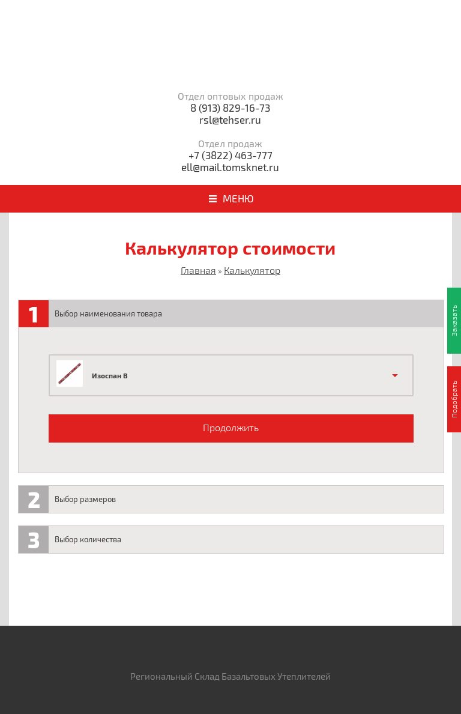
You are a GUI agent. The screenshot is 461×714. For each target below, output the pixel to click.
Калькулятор (252, 270)
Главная (198, 270)
